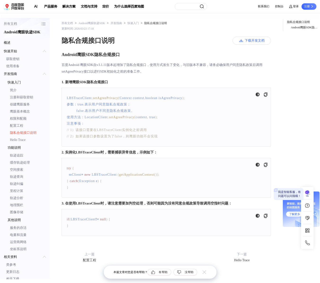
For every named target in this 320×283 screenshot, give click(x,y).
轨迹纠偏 (16, 184)
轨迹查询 (16, 177)
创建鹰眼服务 (20, 104)
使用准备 (12, 66)
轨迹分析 (16, 198)
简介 (13, 90)
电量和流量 (18, 235)
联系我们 (263, 6)
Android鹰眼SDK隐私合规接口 (305, 27)
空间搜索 (16, 169)
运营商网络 (18, 242)
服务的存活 (18, 228)
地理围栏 (16, 205)
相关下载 (12, 279)
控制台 (279, 6)
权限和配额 (18, 118)
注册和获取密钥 (21, 97)
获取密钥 (12, 59)
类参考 (11, 264)
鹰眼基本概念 (20, 111)
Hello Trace (18, 140)
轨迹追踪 (16, 155)
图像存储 (16, 212)
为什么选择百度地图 (129, 6)
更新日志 (12, 272)
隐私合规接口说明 (23, 133)
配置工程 (16, 125)
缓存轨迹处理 (20, 162)
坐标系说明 (18, 249)
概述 (7, 42)
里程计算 (16, 191)
